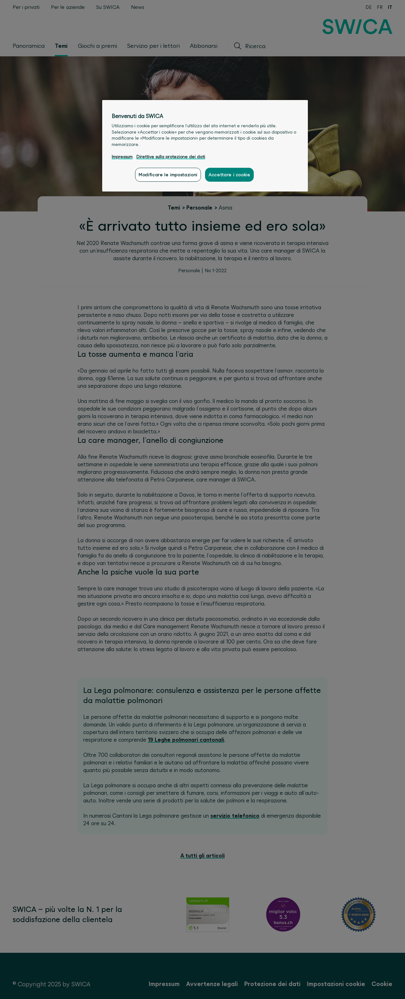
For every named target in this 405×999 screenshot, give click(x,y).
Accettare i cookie (229, 174)
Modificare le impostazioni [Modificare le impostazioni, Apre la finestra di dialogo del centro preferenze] (168, 174)
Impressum (122, 156)
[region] (205, 146)
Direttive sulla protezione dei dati (170, 156)
